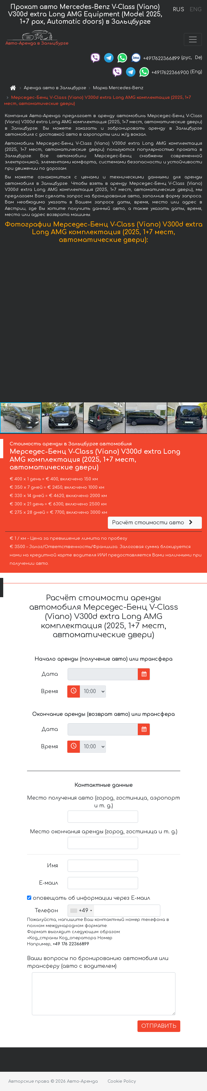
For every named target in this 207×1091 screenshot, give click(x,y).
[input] (103, 674)
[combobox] (81, 910)
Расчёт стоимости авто (153, 523)
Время (49, 691)
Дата (50, 674)
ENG (195, 10)
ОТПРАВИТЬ (158, 1026)
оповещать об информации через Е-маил (88, 898)
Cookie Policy (122, 1081)
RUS (178, 10)
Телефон (46, 911)
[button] (201, 324)
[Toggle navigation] (193, 39)
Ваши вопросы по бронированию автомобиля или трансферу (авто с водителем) (97, 962)
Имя (52, 866)
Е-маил (48, 883)
